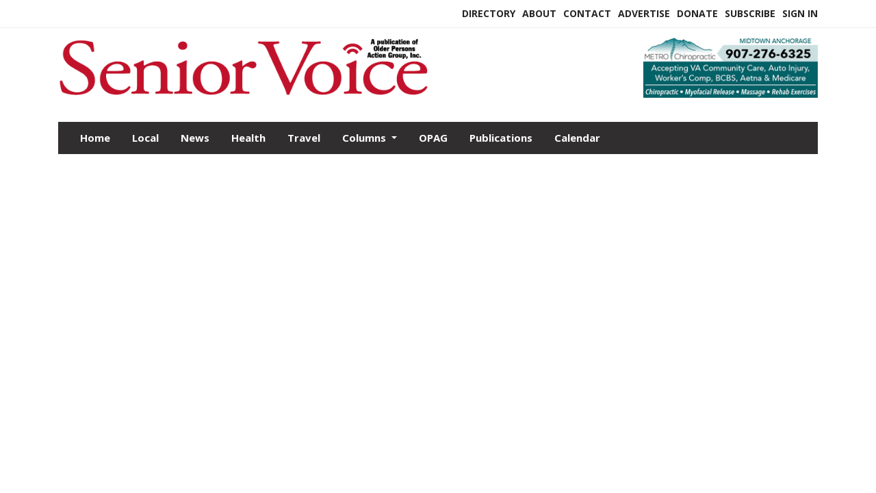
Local (145, 137)
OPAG (433, 137)
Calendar (577, 137)
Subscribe (750, 13)
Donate (697, 13)
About (539, 13)
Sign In (800, 13)
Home (95, 137)
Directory (488, 13)
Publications (500, 137)
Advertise (644, 13)
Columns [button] (365, 137)
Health (248, 137)
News (195, 137)
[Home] (340, 91)
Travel (303, 137)
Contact (587, 13)
